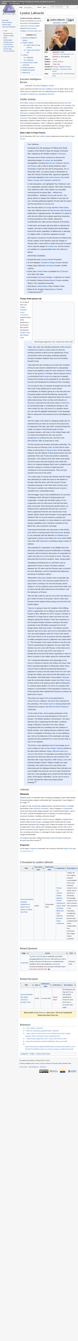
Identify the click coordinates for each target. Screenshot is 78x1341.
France (43, 113)
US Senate (63, 271)
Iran (41, 556)
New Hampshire (65, 54)
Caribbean (47, 180)
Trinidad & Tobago (48, 263)
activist (25, 23)
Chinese (36, 701)
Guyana (44, 259)
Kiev (68, 875)
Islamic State (61, 906)
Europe (36, 180)
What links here (8, 33)
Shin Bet (62, 671)
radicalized (38, 961)
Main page (5, 20)
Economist (57, 23)
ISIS (75, 900)
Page (20, 7)
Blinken (35, 441)
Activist (64, 23)
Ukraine (60, 195)
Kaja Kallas (47, 628)
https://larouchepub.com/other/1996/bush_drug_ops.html (46, 1041)
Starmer (31, 608)
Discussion (27, 7)
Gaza (59, 538)
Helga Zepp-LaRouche (42, 105)
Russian (56, 210)
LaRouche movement (27, 26)
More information (14, 3)
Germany (24, 113)
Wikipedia (23, 797)
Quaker (55, 59)
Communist (56, 964)
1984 (42, 123)
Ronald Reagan (35, 822)
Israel (59, 556)
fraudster (63, 806)
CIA (44, 754)
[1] (34, 115)
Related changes (8, 35)
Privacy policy (23, 1067)
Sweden (30, 115)
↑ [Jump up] (25, 1028)
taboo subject (30, 819)
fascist (69, 883)
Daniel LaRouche (58, 61)
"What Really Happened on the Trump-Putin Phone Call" (46, 1039)
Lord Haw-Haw (42, 969)
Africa (58, 180)
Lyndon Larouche (36, 956)
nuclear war (49, 160)
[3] (42, 291)
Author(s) (56, 985)
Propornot (33, 848)
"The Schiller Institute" (34, 1028)
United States (63, 207)
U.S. (72, 54)
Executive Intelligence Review (61, 66)
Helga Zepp (56, 64)
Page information (8, 46)
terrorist (74, 888)
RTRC (5, 38)
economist (38, 21)
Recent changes (7, 22)
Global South (48, 704)
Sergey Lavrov (62, 760)
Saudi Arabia (52, 450)
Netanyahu (59, 532)
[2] (62, 127)
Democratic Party (57, 73)
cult (68, 806)
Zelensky (40, 578)
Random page (6, 24)
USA (56, 110)
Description (71, 868)
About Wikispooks (33, 1067)
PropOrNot (24, 963)
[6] (40, 840)
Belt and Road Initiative (58, 707)
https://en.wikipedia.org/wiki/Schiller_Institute (42, 1031)
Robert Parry (68, 848)
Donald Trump (25, 332)
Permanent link (8, 44)
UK (58, 890)
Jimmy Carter (49, 829)
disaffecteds (46, 961)
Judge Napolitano (46, 760)
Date (71, 953)
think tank (67, 103)
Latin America (54, 177)
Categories (24, 1054)
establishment (33, 350)
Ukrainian (67, 210)
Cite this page (7, 49)
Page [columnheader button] (24, 953)
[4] (35, 782)
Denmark (63, 113)
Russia (50, 195)
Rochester (56, 54)
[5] (28, 802)
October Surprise (48, 819)
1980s (25, 813)
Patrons (42, 1012)
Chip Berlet (63, 69)
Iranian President (56, 838)
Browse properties (8, 51)
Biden (30, 441)
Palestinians (44, 541)
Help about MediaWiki (8, 27)
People (31, 1054)
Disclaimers (43, 1067)
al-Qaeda (73, 903)
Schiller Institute (28, 103)
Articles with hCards (43, 1054)
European (66, 1005)
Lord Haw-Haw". (26, 851)
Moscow (47, 959)
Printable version (8, 42)
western (68, 347)
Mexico (52, 280)
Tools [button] (5, 31)
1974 (40, 31)
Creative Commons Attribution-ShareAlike (46, 1063)
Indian (30, 701)
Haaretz (31, 669)
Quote (47, 953)
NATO (52, 614)
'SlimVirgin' (55, 69)
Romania (31, 403)
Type (36, 985)
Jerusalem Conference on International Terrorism (37, 94)
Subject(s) (60, 868)
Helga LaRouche (53, 751)
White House (65, 680)
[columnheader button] (39, 868)
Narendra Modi (53, 701)
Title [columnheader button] (26, 868)
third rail (56, 91)
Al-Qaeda (60, 908)
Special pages (7, 40)
